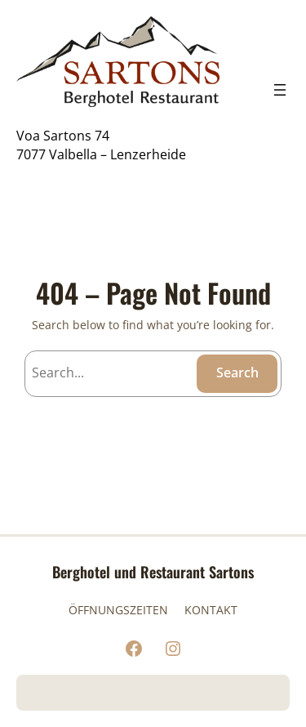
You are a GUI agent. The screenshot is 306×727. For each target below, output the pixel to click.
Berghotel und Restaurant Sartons (153, 571)
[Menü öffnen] (280, 90)
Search (237, 372)
